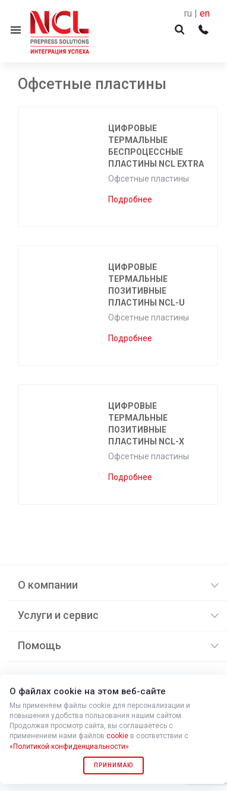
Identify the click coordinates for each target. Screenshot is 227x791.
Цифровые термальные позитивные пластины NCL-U (146, 284)
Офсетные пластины (148, 178)
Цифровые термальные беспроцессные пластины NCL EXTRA (156, 146)
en (205, 13)
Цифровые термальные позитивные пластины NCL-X (146, 423)
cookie (117, 736)
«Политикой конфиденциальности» (69, 746)
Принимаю (113, 765)
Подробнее (130, 199)
